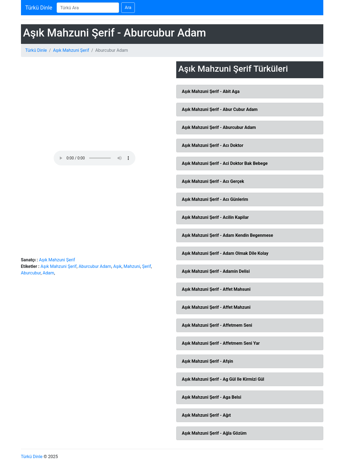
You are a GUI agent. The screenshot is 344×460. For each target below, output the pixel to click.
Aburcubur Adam (94, 266)
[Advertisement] (94, 106)
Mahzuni (132, 266)
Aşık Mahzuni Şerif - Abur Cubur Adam (220, 109)
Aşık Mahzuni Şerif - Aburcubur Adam (219, 127)
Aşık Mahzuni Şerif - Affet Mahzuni (216, 307)
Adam (48, 273)
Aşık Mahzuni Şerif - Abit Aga (211, 91)
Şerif (146, 266)
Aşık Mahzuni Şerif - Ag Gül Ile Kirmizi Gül (223, 379)
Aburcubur (31, 273)
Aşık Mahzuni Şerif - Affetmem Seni (217, 325)
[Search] (88, 7)
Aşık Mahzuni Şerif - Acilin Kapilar (215, 217)
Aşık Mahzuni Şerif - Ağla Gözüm (214, 433)
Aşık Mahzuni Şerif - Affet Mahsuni (216, 289)
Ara (128, 7)
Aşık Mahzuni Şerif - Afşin (207, 361)
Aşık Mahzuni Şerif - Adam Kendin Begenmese (227, 235)
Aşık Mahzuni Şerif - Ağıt (206, 415)
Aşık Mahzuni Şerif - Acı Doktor (212, 145)
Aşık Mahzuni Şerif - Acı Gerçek (213, 181)
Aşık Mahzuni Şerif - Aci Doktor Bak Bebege (225, 163)
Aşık (117, 266)
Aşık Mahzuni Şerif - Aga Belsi (211, 397)
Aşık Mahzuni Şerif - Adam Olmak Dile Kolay (225, 253)
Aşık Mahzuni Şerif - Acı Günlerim (215, 199)
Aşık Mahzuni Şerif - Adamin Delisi (216, 271)
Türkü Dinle (38, 7)
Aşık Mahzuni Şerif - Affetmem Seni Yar (221, 343)
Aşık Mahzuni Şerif (71, 50)
